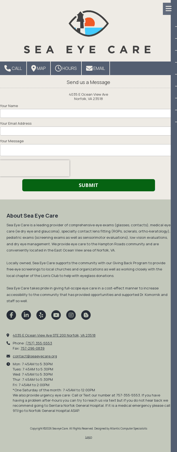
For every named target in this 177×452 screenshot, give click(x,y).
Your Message (12, 141)
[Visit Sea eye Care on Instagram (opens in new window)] (71, 315)
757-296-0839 (33, 348)
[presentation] (34, 168)
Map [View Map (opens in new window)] (38, 68)
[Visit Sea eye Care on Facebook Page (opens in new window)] (11, 315)
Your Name (9, 106)
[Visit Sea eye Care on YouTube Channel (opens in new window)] (56, 315)
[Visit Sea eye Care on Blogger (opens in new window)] (86, 315)
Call (13, 68)
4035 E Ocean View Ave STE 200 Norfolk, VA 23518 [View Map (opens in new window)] (54, 335)
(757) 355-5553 (39, 343)
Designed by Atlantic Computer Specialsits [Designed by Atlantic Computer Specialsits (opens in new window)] (120, 428)
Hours (66, 68)
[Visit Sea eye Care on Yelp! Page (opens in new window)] (41, 315)
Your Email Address (15, 123)
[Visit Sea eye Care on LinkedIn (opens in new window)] (26, 315)
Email (95, 68)
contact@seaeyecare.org (35, 356)
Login (88, 437)
